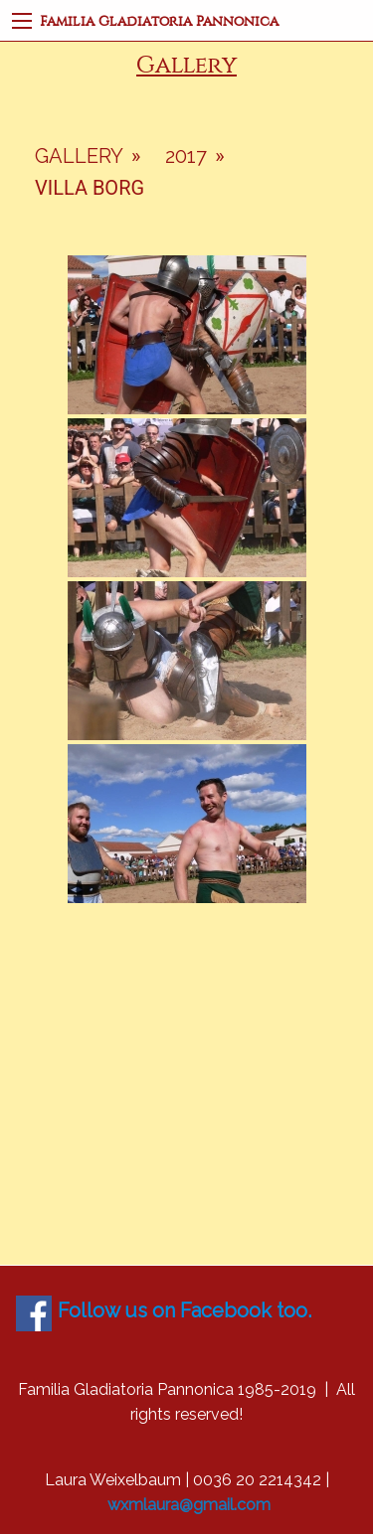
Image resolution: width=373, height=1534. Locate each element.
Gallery (79, 156)
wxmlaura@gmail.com (189, 1504)
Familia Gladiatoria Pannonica (159, 21)
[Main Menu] (22, 21)
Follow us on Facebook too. (184, 1310)
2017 (186, 156)
